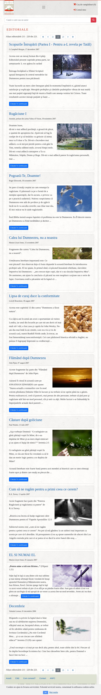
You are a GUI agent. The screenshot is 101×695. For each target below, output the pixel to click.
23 (63, 37)
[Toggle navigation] (43, 7)
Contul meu (80, 9)
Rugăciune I (17, 114)
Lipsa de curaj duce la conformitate (34, 296)
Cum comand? (29, 678)
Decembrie (17, 606)
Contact (42, 678)
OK (45, 692)
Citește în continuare (18, 104)
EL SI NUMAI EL (22, 555)
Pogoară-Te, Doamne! (25, 176)
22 (58, 37)
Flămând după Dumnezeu (27, 358)
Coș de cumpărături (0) (85, 4)
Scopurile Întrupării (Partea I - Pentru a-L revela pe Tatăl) (50, 44)
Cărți (17, 678)
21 (53, 37)
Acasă (8, 678)
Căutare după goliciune (25, 420)
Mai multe (53, 692)
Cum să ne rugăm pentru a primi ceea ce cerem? (43, 489)
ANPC (52, 678)
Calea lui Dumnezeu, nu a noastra (33, 238)
